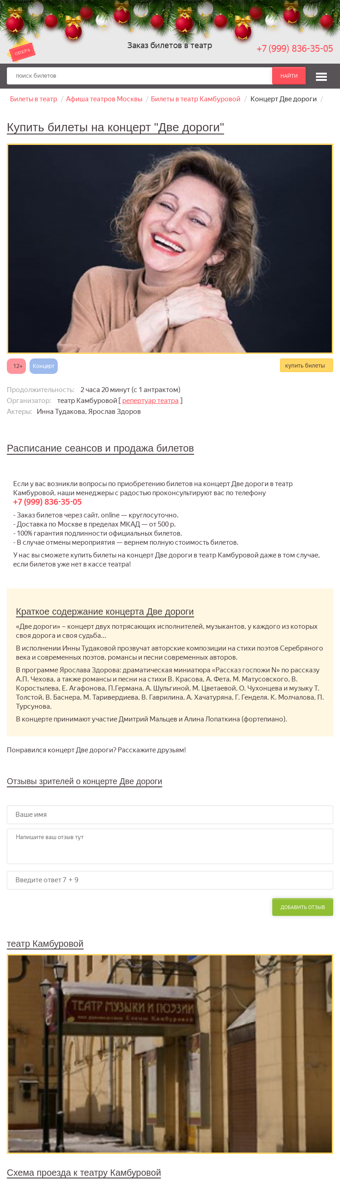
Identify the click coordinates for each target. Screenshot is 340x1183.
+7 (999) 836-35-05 (295, 48)
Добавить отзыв (302, 907)
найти (289, 75)
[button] (321, 75)
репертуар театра (150, 401)
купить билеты (305, 365)
